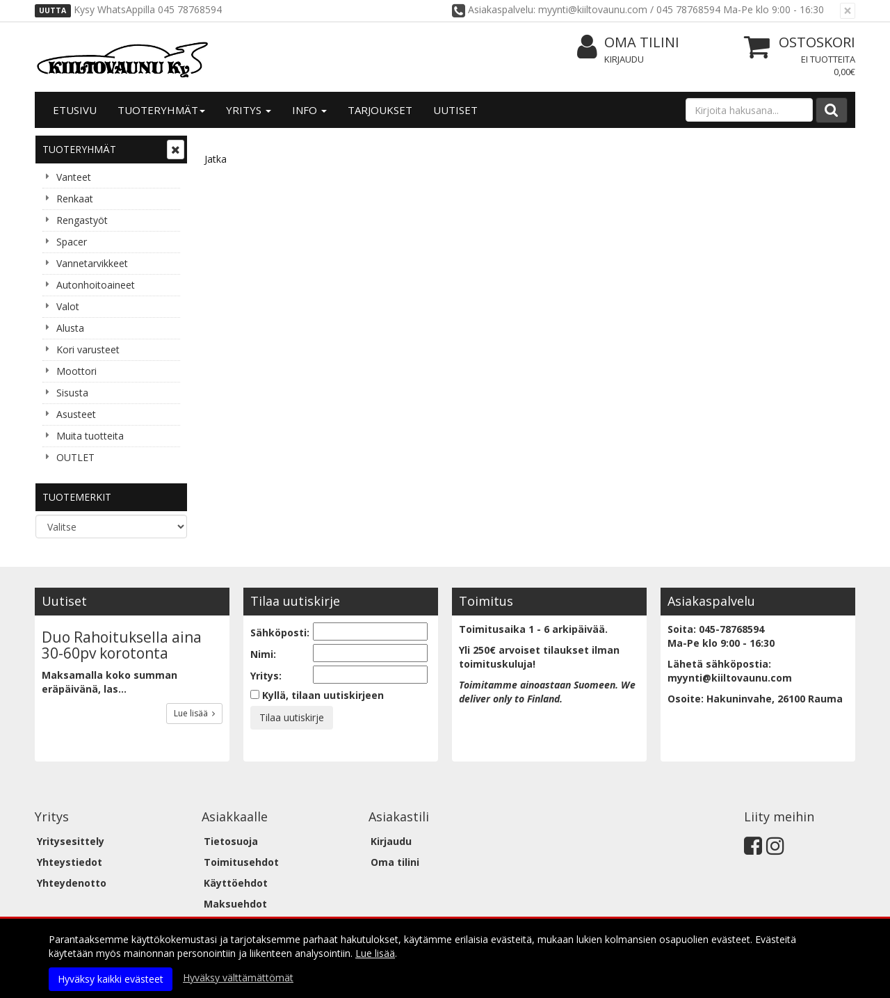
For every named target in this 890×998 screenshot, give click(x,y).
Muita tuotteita (90, 435)
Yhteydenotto (71, 883)
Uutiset (455, 110)
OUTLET (75, 457)
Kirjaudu (624, 59)
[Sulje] (847, 11)
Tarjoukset (380, 110)
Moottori (76, 371)
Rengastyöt (82, 220)
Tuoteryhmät (161, 110)
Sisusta (72, 392)
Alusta (70, 328)
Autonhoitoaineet (95, 284)
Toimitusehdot (241, 862)
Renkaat (74, 198)
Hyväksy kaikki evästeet (110, 978)
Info (309, 110)
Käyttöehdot (236, 883)
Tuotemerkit (76, 497)
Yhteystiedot (69, 862)
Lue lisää (194, 713)
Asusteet (76, 414)
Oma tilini (628, 43)
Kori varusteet (88, 349)
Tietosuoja (231, 841)
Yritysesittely (70, 841)
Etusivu (75, 110)
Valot (67, 306)
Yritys (248, 110)
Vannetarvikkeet (92, 263)
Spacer (71, 241)
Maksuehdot (235, 903)
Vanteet (73, 177)
